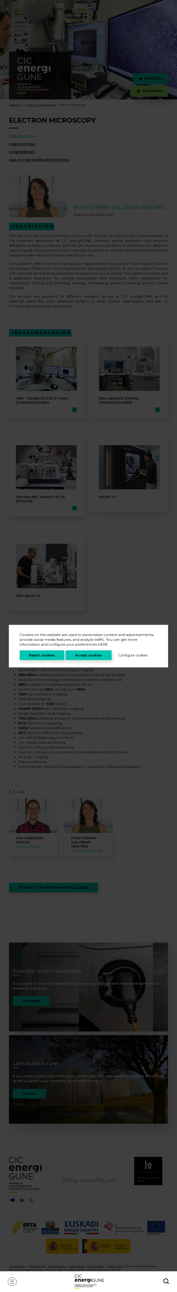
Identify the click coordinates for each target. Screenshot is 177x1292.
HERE (103, 644)
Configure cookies (133, 655)
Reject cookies (42, 655)
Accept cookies (88, 655)
